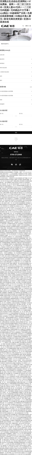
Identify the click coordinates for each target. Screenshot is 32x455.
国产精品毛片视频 (4, 335)
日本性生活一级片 (20, 381)
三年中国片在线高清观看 (23, 247)
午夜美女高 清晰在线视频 (11, 316)
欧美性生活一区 (25, 410)
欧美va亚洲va (15, 165)
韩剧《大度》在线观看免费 (23, 250)
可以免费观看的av (25, 420)
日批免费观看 (19, 187)
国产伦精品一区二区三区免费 (13, 268)
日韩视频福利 (25, 199)
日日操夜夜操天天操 (23, 442)
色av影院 (12, 426)
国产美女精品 (10, 413)
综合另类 (20, 431)
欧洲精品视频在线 (19, 388)
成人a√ (25, 191)
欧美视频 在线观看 (18, 376)
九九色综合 (21, 279)
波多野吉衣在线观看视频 (19, 221)
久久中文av (19, 417)
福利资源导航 (23, 403)
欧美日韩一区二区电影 (15, 199)
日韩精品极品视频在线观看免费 (9, 441)
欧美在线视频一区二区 (23, 184)
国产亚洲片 (5, 409)
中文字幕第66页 (16, 275)
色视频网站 (8, 447)
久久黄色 (10, 247)
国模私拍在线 (3, 453)
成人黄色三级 (27, 294)
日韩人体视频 (15, 231)
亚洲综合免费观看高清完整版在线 (17, 224)
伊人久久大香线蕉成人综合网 (12, 359)
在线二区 (29, 166)
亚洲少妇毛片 (12, 428)
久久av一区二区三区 (14, 394)
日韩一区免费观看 (21, 274)
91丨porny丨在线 (20, 362)
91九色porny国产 (9, 163)
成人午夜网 (18, 343)
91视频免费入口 (23, 210)
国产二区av (5, 332)
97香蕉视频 (23, 285)
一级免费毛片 (28, 188)
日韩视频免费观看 (6, 225)
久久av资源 (16, 210)
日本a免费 (23, 265)
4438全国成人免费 (19, 451)
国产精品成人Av (21, 175)
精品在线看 (17, 254)
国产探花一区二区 (19, 282)
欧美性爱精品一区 (13, 438)
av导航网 (24, 354)
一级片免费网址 (7, 165)
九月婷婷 (7, 266)
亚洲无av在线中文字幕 (10, 362)
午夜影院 (23, 447)
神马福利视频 (22, 180)
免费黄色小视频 (4, 218)
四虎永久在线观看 (17, 354)
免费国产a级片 (27, 216)
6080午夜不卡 (24, 423)
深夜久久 (7, 390)
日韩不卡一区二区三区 (20, 303)
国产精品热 (24, 235)
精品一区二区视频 (16, 447)
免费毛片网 (16, 347)
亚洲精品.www (14, 387)
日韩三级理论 (8, 257)
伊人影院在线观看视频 (5, 324)
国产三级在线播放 (9, 373)
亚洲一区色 (6, 284)
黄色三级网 (27, 381)
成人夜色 (4, 354)
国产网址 (15, 247)
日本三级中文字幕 (21, 338)
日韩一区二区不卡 (25, 190)
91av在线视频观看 (14, 337)
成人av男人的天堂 (13, 184)
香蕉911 (6, 197)
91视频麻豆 (4, 275)
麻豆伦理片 (6, 422)
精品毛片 (21, 216)
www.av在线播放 (4, 397)
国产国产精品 (28, 375)
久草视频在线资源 (11, 206)
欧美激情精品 (7, 291)
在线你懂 (15, 393)
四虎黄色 (11, 431)
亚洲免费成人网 (7, 231)
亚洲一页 (2, 183)
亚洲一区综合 (17, 420)
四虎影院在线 (7, 371)
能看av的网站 (19, 262)
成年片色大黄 (3, 376)
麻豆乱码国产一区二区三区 (19, 166)
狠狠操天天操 (17, 306)
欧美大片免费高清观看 (13, 238)
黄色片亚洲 (28, 301)
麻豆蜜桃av (26, 240)
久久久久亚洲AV (15, 404)
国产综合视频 (7, 356)
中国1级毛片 (21, 316)
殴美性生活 (5, 307)
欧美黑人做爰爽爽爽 (15, 243)
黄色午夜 (19, 310)
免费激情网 (27, 445)
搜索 (16, 117)
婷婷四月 (2, 390)
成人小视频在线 (12, 332)
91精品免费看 (13, 434)
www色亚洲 (25, 219)
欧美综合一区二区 (10, 407)
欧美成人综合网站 (18, 215)
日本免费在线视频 (22, 400)
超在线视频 (17, 426)
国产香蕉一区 (10, 435)
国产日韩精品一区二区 (20, 409)
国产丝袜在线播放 (12, 274)
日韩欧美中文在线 (13, 161)
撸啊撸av (14, 309)
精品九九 (7, 366)
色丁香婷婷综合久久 (19, 390)
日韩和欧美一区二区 (11, 419)
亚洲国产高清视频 (8, 432)
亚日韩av (10, 213)
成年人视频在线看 (13, 406)
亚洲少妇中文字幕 (24, 307)
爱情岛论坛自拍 (24, 357)
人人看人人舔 (8, 309)
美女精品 (12, 390)
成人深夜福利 (27, 202)
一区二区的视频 (17, 235)
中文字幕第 (11, 299)
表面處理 (2, 93)
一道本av (23, 343)
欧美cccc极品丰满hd (8, 328)
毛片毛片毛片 (13, 266)
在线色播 (22, 232)
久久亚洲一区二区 (12, 410)
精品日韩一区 (3, 385)
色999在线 (28, 181)
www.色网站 (7, 387)
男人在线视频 (5, 381)
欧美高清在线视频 (24, 246)
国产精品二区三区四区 (8, 429)
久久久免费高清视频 (26, 293)
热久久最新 (25, 278)
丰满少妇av (9, 354)
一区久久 (14, 168)
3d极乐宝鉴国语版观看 (12, 442)
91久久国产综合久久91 (10, 178)
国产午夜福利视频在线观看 (22, 397)
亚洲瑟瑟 (4, 393)
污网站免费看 (6, 175)
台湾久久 (19, 410)
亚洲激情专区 (19, 448)
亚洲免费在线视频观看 (5, 282)
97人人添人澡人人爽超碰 (10, 208)
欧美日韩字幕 (3, 395)
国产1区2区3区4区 (10, 249)
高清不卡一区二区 (19, 445)
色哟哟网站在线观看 (10, 241)
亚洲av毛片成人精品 (22, 332)
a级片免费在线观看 (15, 378)
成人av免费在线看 (15, 269)
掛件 (1, 70)
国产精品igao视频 (22, 379)
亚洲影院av (18, 346)
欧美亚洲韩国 (20, 366)
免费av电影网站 (26, 227)
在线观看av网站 (17, 222)
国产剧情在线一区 (8, 423)
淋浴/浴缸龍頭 (3, 63)
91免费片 (20, 278)
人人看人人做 (25, 407)
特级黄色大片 (6, 188)
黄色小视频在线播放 (11, 288)
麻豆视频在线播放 (4, 391)
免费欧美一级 (16, 246)
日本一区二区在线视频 (15, 196)
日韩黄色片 (26, 366)
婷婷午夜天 (28, 238)
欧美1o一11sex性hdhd (24, 387)
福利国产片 (5, 428)
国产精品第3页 (11, 448)
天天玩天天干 (12, 262)
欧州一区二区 (16, 313)
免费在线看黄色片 (9, 169)
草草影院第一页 (6, 384)
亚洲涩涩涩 (4, 180)
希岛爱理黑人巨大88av (9, 440)
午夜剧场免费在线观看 (23, 297)
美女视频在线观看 (4, 315)
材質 (1, 89)
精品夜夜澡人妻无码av (14, 307)
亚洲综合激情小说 (8, 278)
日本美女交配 (9, 230)
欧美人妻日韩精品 (9, 254)
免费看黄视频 (7, 200)
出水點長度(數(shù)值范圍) (5, 86)
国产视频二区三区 (27, 161)
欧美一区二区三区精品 (26, 268)
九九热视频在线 (25, 429)
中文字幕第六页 (17, 398)
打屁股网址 (8, 285)
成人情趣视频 (28, 362)
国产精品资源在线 (4, 174)
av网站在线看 (9, 221)
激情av (6, 325)
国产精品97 (17, 260)
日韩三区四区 (10, 357)
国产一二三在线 (5, 426)
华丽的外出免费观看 (9, 420)
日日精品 (2, 362)
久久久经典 (20, 438)
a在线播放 (5, 299)
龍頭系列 (2, 57)
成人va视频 (21, 312)
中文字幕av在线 (5, 243)
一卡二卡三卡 (11, 218)
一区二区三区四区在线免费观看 (17, 185)
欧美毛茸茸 (15, 203)
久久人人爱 (9, 393)
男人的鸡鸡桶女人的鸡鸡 (22, 206)
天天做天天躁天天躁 (10, 360)
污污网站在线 (16, 350)
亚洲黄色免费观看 (16, 257)
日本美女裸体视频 (25, 196)
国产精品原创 (24, 257)
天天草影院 (20, 341)
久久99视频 (11, 202)
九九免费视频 (5, 227)
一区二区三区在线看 (16, 324)
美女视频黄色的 (18, 385)
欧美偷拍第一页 (20, 371)
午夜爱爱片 (12, 174)
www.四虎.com (16, 329)
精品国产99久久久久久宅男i (22, 335)
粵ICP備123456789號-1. (20, 151)
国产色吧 (17, 174)
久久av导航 (24, 328)
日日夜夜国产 (10, 385)
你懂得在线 (15, 297)
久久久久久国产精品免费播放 (22, 218)
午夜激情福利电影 (13, 415)
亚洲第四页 (4, 310)
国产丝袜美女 (23, 254)
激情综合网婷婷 (19, 304)
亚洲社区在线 (20, 434)
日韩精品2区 (9, 319)
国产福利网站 (27, 312)
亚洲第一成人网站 (16, 265)
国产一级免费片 (15, 205)
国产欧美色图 (28, 279)
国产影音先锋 (26, 406)
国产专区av (12, 315)
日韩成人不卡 (24, 435)
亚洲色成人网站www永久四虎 (7, 303)
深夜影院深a (16, 432)
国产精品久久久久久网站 (8, 177)
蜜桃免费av (4, 344)
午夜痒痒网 (9, 171)
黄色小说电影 (13, 293)
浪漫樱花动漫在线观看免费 (25, 197)
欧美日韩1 (25, 215)
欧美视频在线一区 (7, 263)
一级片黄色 (19, 344)
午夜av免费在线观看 (26, 315)
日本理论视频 (25, 200)
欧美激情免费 (28, 384)
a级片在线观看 (7, 404)
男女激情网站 (27, 232)
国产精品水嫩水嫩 (20, 384)
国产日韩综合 (7, 369)
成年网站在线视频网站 (24, 300)
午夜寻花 (8, 216)
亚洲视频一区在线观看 (19, 181)
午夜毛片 (4, 357)
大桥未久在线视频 (6, 378)
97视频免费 (17, 403)
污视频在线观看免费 (19, 299)
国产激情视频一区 (25, 275)
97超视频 (11, 271)
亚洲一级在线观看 (8, 210)
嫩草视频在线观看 (12, 250)
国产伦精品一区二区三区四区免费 (17, 391)
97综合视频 (24, 290)
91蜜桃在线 (28, 390)
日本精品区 (29, 285)
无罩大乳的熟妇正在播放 (6, 294)
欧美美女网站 (17, 177)
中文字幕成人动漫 (21, 266)
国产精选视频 (25, 385)
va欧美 (22, 378)
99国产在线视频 (4, 234)
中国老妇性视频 (23, 359)
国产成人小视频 (6, 372)
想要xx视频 (4, 213)
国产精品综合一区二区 (23, 296)
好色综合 (5, 274)
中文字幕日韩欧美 (26, 222)
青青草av (27, 228)
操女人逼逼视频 (26, 417)
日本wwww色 (17, 435)
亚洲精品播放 (23, 174)
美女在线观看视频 (20, 277)
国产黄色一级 (17, 429)
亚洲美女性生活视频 (10, 346)
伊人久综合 (18, 437)
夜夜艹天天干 (21, 372)
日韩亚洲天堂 (9, 398)
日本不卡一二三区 (23, 231)
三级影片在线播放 (21, 263)
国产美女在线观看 (24, 404)
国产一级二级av (10, 191)
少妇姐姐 (5, 400)
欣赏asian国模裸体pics (7, 222)
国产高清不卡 (26, 341)
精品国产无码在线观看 (16, 183)
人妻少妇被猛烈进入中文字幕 (21, 395)
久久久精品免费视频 (13, 296)
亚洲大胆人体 (27, 388)
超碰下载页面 (23, 337)
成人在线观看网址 (18, 353)
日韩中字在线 (12, 381)
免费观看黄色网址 (14, 281)
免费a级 (16, 373)
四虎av (13, 282)
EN (28, 25)
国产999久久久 (24, 426)
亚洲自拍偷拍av (24, 209)
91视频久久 (21, 375)
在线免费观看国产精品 (25, 313)
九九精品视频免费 (26, 234)
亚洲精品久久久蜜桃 (9, 260)
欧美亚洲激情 (25, 256)
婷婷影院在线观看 (4, 162)
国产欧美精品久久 (12, 310)
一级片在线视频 (8, 203)
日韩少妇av (16, 453)
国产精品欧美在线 (11, 417)
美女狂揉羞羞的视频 (5, 199)
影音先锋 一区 (21, 228)
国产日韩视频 (8, 301)
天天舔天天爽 (21, 193)
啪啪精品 (6, 259)
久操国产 (18, 208)
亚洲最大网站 (19, 365)
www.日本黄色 (22, 453)
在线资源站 (12, 304)
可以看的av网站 (9, 329)
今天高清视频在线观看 (10, 351)
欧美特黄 (29, 453)
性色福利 (25, 448)
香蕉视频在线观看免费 (19, 425)
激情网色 (15, 213)
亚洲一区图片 (5, 184)
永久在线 (2, 316)
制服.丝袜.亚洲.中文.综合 (14, 318)
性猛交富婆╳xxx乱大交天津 (9, 172)
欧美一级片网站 (17, 287)
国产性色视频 (12, 397)
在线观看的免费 (28, 434)
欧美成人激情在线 (26, 252)
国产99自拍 (10, 313)
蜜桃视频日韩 (11, 451)
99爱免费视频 (13, 366)
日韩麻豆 (4, 442)
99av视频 (22, 325)
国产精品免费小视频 (23, 444)
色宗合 (4, 193)
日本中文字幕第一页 (20, 259)
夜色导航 (27, 193)
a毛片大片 (15, 193)
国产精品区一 (28, 451)
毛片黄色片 (24, 346)
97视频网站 (9, 416)
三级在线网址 (3, 313)
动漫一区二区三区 (9, 194)
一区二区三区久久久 (12, 400)
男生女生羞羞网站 (17, 401)
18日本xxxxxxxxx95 (5, 190)
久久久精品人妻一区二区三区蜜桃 (20, 244)
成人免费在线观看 (27, 334)
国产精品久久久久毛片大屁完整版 (12, 368)
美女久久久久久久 (21, 178)
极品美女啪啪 (13, 175)
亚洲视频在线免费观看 (18, 412)
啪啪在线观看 (14, 312)
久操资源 (2, 306)
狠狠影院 (20, 161)
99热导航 (4, 206)
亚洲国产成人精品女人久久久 (17, 188)
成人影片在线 (11, 234)
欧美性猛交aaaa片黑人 (13, 180)
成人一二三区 (17, 357)
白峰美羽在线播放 (26, 360)
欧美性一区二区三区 (10, 388)
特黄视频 (27, 185)
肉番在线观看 (8, 348)
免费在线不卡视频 (16, 450)
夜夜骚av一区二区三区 (16, 256)
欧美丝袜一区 (19, 212)
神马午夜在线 (3, 168)
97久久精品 (3, 240)
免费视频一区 (18, 407)
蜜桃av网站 (16, 163)
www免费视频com (6, 312)
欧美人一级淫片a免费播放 (6, 235)
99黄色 (10, 227)
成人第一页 (13, 371)
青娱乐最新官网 (21, 393)
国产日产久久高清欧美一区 (14, 252)
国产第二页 (19, 288)
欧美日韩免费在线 (7, 265)
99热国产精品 (18, 440)
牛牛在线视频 (25, 401)
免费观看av (18, 315)
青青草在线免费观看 (5, 281)
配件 (1, 73)
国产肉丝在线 (9, 240)
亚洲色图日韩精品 (17, 171)
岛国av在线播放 (16, 285)
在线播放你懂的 (27, 322)
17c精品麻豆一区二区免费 (11, 228)
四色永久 (16, 300)
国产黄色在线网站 (18, 194)
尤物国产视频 (17, 271)
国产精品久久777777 (8, 347)
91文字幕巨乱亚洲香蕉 (25, 281)
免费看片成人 (3, 331)
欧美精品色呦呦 (12, 187)
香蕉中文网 (6, 185)
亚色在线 (15, 278)
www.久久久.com (21, 441)
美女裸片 (27, 168)
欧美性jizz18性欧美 (23, 373)
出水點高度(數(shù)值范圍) (5, 83)
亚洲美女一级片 (8, 401)
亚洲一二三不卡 (21, 382)
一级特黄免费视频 (9, 300)
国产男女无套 (5, 438)
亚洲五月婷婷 (14, 372)
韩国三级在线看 (6, 326)
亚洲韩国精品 (18, 234)
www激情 (19, 162)
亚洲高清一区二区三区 (7, 166)
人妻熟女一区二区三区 (17, 416)
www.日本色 (22, 238)
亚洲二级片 (4, 238)
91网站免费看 (5, 394)
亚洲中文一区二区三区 (16, 369)
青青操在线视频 (20, 168)
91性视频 (9, 321)
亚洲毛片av (22, 165)
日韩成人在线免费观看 (5, 382)
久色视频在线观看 (17, 319)
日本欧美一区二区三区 (15, 190)
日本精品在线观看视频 (26, 329)
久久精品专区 (18, 360)
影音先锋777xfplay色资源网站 (24, 172)
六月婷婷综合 (9, 340)
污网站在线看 (6, 196)
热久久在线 (14, 382)
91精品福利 (19, 351)
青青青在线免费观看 (18, 240)
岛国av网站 (2, 416)
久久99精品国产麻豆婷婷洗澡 (17, 284)
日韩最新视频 (10, 376)
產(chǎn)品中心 (5, 43)
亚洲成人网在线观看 (21, 291)
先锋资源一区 (25, 351)
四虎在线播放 (9, 350)
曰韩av (15, 431)
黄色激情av (10, 453)
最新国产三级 (11, 343)
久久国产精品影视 (11, 212)
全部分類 (2, 53)
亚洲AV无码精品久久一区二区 (15, 334)
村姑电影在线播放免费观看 (12, 232)
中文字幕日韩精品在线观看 (24, 415)
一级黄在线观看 (21, 213)
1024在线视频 (3, 219)
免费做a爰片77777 (16, 290)
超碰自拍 (25, 440)
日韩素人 (21, 347)
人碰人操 (20, 406)
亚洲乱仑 (9, 168)
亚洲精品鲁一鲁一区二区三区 (16, 363)
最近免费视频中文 (18, 202)
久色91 (18, 293)
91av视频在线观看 (17, 227)
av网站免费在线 (5, 304)
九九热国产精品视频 (18, 322)
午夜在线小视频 (17, 423)
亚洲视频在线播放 (15, 209)
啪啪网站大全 (14, 379)
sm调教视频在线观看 (9, 237)
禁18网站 (17, 325)
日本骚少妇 (4, 318)
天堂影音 (4, 171)
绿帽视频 (10, 275)
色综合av (4, 425)
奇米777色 (19, 309)
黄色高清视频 (18, 219)
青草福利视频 (3, 413)
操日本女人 (4, 410)
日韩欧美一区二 (11, 219)
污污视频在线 (23, 237)
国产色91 (13, 291)
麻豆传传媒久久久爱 (13, 197)
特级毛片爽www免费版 (20, 253)
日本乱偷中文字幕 (25, 269)
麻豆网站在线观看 (6, 379)
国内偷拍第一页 (15, 216)
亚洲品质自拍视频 (9, 306)
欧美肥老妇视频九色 (7, 322)
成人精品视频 (15, 301)
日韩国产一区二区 (12, 341)
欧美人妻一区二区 (4, 363)
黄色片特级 (6, 293)
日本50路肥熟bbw (18, 191)
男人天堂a (16, 237)
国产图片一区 (25, 287)
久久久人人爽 (11, 445)
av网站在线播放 (28, 412)
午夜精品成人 (22, 301)
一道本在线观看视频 (11, 365)
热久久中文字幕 (23, 203)
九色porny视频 (22, 348)
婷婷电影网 (7, 183)
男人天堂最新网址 (21, 422)
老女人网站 (12, 335)
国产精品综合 (22, 356)
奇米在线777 (13, 422)
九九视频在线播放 (21, 326)
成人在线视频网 (17, 328)
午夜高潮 (9, 290)
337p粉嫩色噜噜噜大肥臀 (13, 331)
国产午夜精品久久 (9, 181)
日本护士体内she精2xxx (21, 428)
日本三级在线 (15, 279)
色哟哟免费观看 (10, 215)
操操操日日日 (10, 395)
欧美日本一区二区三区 (5, 269)
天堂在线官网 (23, 318)
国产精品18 (22, 394)
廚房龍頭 (2, 60)
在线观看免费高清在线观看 (19, 340)
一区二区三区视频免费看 (12, 375)
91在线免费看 (10, 425)
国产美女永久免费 (24, 230)
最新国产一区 (3, 435)
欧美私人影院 (7, 256)
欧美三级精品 (15, 321)
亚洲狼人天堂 (8, 450)
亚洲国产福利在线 (11, 338)
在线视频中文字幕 (12, 344)
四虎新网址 (13, 326)
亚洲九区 (5, 247)
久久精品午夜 (18, 241)
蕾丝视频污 (9, 193)
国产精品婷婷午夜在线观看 (6, 287)
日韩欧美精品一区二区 (17, 294)
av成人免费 (11, 325)
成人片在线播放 (14, 356)
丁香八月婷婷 (12, 259)
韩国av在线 (23, 260)
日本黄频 (13, 384)
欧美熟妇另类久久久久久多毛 (23, 249)
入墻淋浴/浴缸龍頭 (3, 67)
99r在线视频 (16, 230)
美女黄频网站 (3, 321)
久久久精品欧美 (25, 271)
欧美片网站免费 (7, 244)
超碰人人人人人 (7, 272)
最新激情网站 (15, 272)
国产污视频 (19, 419)
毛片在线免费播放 (25, 208)
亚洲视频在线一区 (26, 319)
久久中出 (26, 363)
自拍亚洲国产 (15, 348)
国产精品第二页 (23, 321)
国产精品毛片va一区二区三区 (21, 413)
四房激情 (8, 209)
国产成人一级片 (28, 304)
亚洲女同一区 (25, 324)
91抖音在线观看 (10, 353)
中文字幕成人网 (5, 434)
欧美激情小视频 (13, 162)
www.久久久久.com (18, 169)
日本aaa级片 (24, 450)
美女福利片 (11, 409)
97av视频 (11, 403)
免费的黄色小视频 (15, 225)
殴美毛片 (14, 263)
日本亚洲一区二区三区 (16, 200)
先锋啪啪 (16, 444)
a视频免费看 (28, 394)
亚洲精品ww (5, 448)
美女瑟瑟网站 (11, 437)
